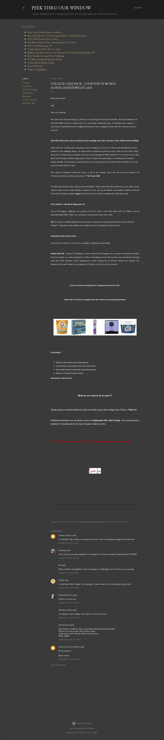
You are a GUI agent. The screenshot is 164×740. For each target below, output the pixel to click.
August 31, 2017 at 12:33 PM (69, 588)
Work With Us (47, 14)
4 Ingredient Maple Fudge (40, 62)
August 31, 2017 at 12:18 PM (69, 573)
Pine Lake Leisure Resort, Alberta (44, 32)
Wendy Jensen (65, 610)
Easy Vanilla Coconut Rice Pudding (45, 56)
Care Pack (26, 86)
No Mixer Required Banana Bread (44, 59)
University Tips (28, 103)
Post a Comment (58, 665)
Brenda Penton (66, 595)
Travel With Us (64, 14)
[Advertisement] (95, 690)
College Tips (27, 93)
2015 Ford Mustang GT (39, 45)
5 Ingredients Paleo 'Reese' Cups (44, 49)
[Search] (138, 8)
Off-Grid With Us (106, 14)
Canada (25, 83)
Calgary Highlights (37, 69)
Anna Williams (88, 728)
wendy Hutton (65, 535)
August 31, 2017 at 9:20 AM (69, 543)
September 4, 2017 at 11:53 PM (70, 618)
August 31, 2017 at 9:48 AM (69, 558)
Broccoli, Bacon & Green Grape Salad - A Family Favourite (57, 35)
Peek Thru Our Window (61, 8)
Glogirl (61, 580)
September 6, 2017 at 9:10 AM (70, 659)
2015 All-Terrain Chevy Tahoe (42, 39)
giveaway (26, 96)
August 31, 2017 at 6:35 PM (68, 603)
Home (35, 14)
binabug (62, 550)
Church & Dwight (30, 89)
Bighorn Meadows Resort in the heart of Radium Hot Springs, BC (61, 52)
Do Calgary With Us (84, 14)
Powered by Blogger (82, 723)
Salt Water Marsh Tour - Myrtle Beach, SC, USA (51, 42)
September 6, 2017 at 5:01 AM (70, 640)
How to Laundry (29, 100)
